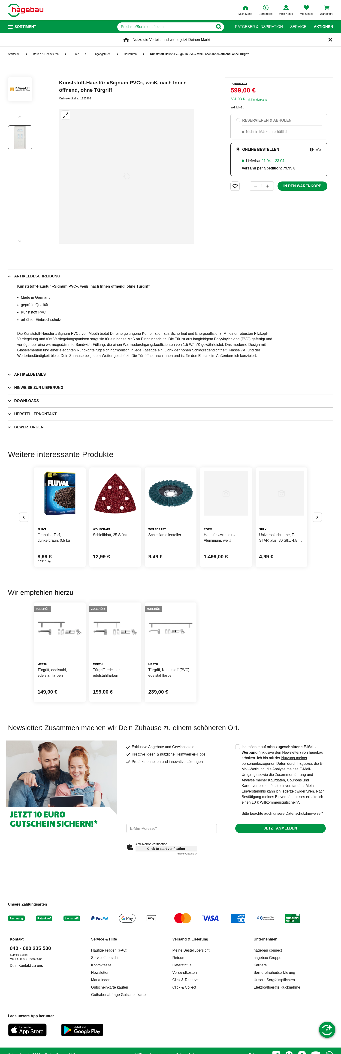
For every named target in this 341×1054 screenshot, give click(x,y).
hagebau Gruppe (267, 958)
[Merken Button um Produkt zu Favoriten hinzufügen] (235, 186)
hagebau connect (268, 950)
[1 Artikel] (261, 186)
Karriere (260, 965)
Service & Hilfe (104, 939)
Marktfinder (100, 980)
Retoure (179, 958)
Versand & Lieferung (190, 939)
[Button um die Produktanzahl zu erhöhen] (270, 186)
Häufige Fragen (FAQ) (109, 950)
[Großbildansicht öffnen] (126, 176)
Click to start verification (166, 849)
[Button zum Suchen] (219, 26)
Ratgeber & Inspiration (259, 27)
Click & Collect (184, 987)
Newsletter (100, 972)
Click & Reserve (185, 980)
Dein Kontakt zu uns (26, 966)
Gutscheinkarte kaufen (109, 987)
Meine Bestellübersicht (191, 950)
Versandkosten (184, 972)
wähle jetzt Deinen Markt (190, 40)
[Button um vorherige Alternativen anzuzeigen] (23, 517)
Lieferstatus (182, 965)
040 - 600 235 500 (30, 948)
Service (298, 27)
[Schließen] (330, 40)
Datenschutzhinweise (303, 813)
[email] (172, 828)
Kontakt (17, 939)
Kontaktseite (101, 965)
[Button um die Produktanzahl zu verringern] (253, 186)
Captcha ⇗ (187, 853)
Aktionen (323, 27)
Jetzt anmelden (280, 828)
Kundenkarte (259, 99)
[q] (165, 26)
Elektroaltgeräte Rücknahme (277, 987)
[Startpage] (25, 10)
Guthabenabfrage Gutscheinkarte (118, 995)
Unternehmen (266, 939)
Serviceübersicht (104, 958)
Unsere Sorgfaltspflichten (274, 980)
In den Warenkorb (302, 186)
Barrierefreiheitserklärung (274, 972)
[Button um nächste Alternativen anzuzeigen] (317, 517)
